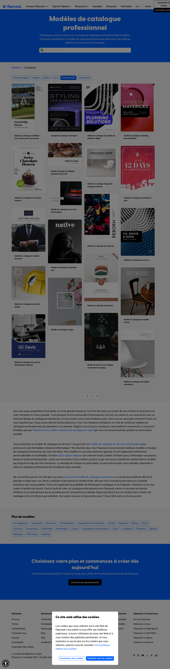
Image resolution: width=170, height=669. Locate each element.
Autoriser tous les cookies (100, 658)
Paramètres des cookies (71, 658)
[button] (6, 663)
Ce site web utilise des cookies (85, 619)
